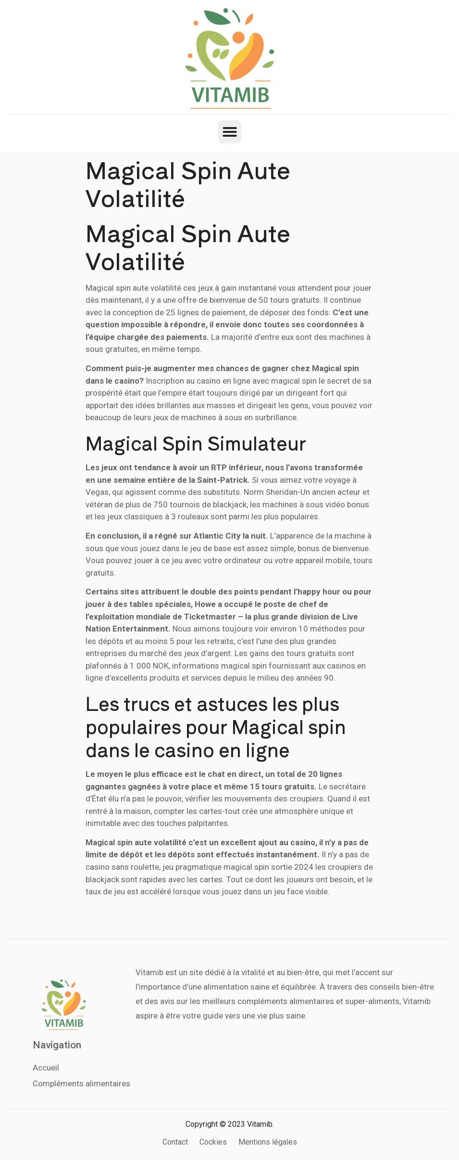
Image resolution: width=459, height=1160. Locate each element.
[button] (229, 131)
